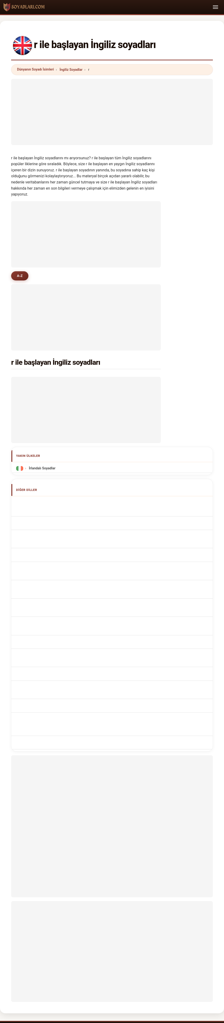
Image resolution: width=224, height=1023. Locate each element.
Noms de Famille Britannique (50, 520)
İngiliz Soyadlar (71, 69)
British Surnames (41, 511)
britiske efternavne (42, 593)
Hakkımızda (80, 937)
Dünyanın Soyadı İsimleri (35, 69)
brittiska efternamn (42, 628)
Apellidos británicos (43, 502)
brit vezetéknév (39, 611)
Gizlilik (172, 937)
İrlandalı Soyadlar (41, 468)
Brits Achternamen (42, 576)
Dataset (152, 937)
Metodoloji (54, 937)
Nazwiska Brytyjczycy (44, 567)
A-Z (20, 276)
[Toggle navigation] (215, 7)
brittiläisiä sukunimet (44, 602)
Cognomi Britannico (43, 537)
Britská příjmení (40, 584)
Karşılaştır (129, 937)
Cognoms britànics (42, 548)
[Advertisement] (112, 112)
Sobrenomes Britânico (45, 558)
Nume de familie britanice (47, 620)
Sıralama (105, 937)
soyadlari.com (112, 918)
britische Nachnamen (44, 529)
